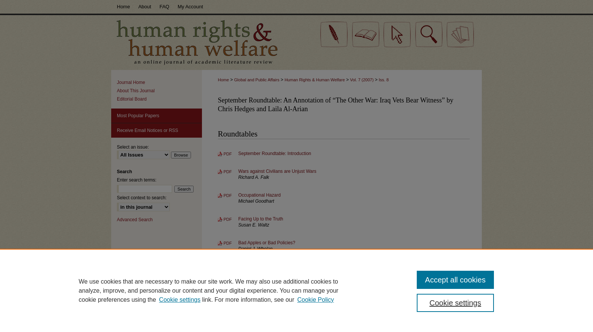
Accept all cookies (455, 280)
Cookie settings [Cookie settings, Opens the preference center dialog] (455, 303)
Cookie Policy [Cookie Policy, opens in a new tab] (315, 299)
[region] (296, 290)
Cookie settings (179, 299)
